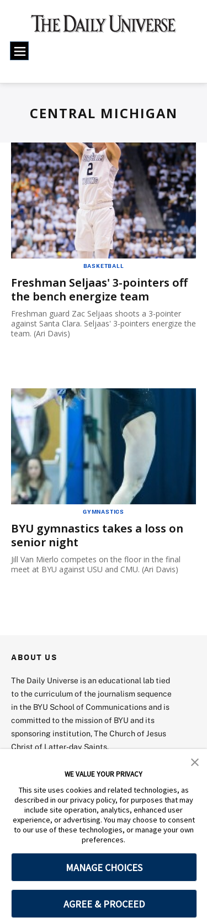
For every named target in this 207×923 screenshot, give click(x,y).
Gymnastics (103, 511)
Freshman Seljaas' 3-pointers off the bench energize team (99, 289)
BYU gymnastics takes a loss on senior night (97, 535)
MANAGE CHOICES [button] (104, 867)
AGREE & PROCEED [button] (104, 904)
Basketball (103, 265)
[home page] (103, 27)
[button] (195, 761)
